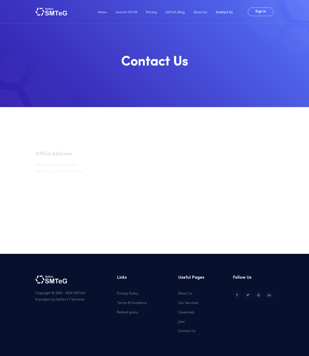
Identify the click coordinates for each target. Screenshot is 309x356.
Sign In (260, 11)
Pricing (151, 11)
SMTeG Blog (175, 11)
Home (102, 11)
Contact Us (224, 11)
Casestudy (186, 312)
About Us (200, 11)
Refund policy (127, 312)
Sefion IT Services (70, 299)
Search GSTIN (126, 11)
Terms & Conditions (132, 303)
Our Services (188, 303)
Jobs (181, 322)
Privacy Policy (127, 293)
